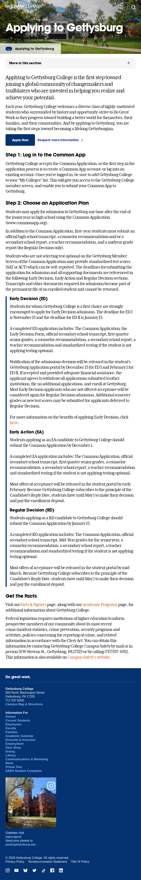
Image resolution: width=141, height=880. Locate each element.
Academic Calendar (20, 736)
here (14, 422)
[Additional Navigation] (121, 6)
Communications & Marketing (27, 759)
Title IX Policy (80, 861)
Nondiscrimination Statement (47, 861)
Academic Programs (100, 604)
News (9, 763)
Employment (15, 743)
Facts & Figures (33, 604)
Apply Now (20, 140)
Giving (10, 751)
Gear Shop (13, 747)
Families (12, 732)
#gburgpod (13, 836)
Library (11, 755)
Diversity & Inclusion (21, 739)
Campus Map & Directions (24, 704)
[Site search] (133, 6)
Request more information (58, 140)
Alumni (11, 716)
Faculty (11, 728)
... (9, 49)
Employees (14, 724)
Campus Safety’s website (88, 657)
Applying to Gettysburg (34, 49)
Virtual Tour (14, 767)
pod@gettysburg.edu (21, 844)
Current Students (18, 720)
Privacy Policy (15, 861)
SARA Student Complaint (24, 770)
